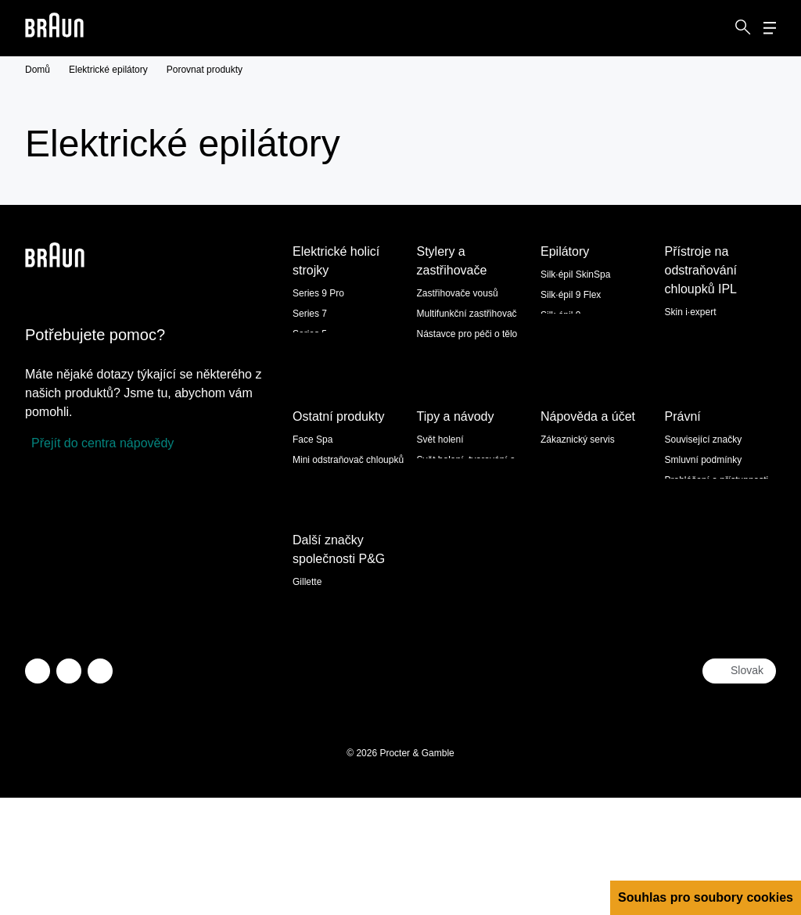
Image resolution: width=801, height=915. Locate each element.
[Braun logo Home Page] (54, 28)
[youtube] (100, 788)
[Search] (743, 28)
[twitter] (37, 788)
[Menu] (769, 28)
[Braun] (54, 28)
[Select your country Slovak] (739, 788)
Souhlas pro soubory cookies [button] (705, 897)
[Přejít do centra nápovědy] (99, 443)
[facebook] (68, 788)
